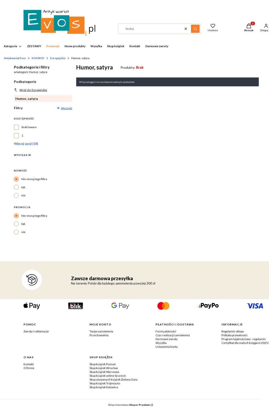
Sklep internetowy (129, 404)
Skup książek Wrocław (104, 368)
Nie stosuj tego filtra (34, 179)
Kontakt (29, 364)
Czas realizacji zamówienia (172, 335)
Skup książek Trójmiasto (105, 383)
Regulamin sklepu (232, 331)
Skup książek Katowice (104, 387)
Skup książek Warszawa (104, 372)
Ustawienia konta (166, 346)
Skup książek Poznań (103, 364)
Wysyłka (161, 343)
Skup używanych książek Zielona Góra (113, 379)
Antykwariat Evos (15, 58)
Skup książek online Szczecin (108, 375)
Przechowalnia (99, 335)
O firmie (29, 368)
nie (23, 195)
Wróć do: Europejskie (30, 90)
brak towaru (29, 127)
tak (23, 187)
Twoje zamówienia (101, 331)
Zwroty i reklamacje (36, 331)
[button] (195, 29)
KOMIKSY (38, 58)
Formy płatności (165, 331)
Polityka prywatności (234, 335)
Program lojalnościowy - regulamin (243, 339)
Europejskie (58, 58)
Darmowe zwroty (166, 339)
